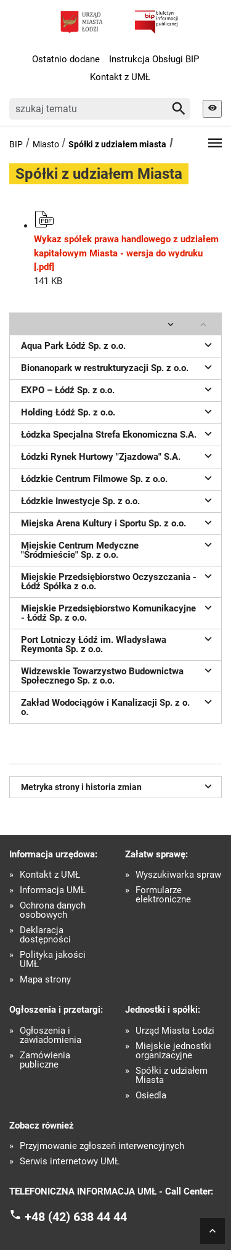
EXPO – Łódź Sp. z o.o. (118, 389)
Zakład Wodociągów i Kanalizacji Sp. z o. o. (118, 706)
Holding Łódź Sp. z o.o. (118, 411)
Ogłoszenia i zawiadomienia (50, 1035)
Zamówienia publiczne (45, 1060)
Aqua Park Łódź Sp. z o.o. (118, 344)
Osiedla (151, 1095)
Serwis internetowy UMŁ (70, 1161)
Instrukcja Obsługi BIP (154, 59)
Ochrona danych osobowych (53, 910)
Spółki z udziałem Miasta (172, 1075)
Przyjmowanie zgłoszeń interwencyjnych (102, 1146)
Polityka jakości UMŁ (53, 959)
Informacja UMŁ (53, 890)
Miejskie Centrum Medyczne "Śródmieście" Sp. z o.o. (118, 548)
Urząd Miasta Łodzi (175, 1031)
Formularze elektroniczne (163, 895)
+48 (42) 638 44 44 (76, 1216)
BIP (16, 144)
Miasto (46, 144)
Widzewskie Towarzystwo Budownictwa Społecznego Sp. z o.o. (118, 674)
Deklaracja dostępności (45, 935)
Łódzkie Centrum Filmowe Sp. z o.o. (118, 477)
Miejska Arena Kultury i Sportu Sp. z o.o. (118, 522)
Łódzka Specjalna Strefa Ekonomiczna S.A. (118, 433)
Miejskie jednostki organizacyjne (173, 1051)
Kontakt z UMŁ (120, 77)
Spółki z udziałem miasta (117, 144)
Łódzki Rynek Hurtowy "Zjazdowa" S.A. (118, 455)
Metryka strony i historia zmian (118, 786)
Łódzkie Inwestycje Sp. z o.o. (118, 500)
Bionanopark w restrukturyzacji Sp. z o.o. (118, 367)
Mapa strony (45, 979)
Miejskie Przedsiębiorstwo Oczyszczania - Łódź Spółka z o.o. (118, 580)
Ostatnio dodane (66, 59)
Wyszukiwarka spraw (178, 875)
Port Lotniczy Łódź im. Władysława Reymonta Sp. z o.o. (118, 643)
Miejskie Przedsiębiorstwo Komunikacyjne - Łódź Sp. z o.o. (118, 611)
